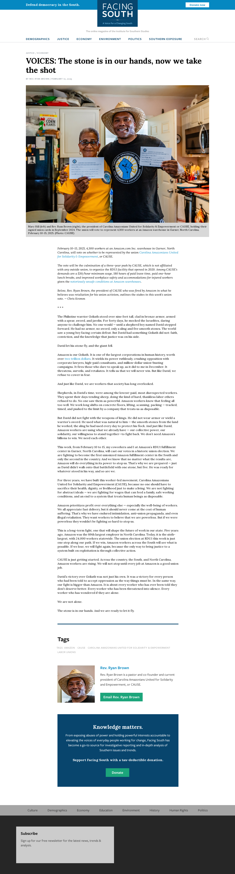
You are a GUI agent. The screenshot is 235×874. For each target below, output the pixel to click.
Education (106, 810)
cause (81, 647)
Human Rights (178, 810)
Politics (135, 39)
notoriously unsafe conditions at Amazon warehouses (105, 281)
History (155, 810)
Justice (63, 39)
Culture (33, 810)
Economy (84, 39)
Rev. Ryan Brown (39, 78)
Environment (110, 39)
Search (201, 39)
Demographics (38, 39)
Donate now (197, 5)
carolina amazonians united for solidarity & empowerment (129, 647)
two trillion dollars (78, 358)
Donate (117, 772)
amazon (69, 647)
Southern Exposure (165, 39)
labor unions (66, 652)
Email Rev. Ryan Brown (121, 697)
